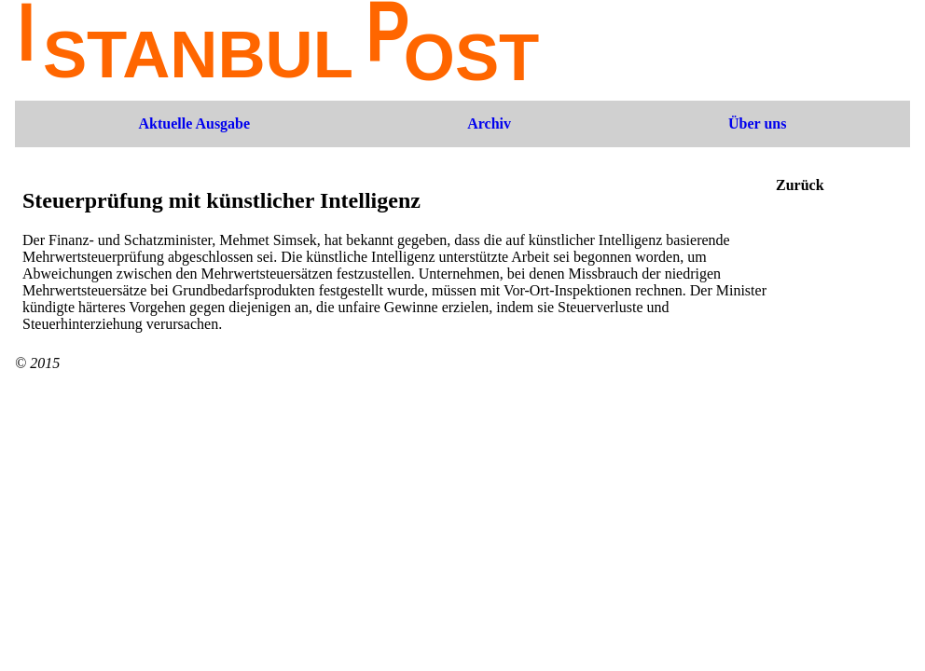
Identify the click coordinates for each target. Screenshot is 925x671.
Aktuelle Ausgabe (195, 123)
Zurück (800, 185)
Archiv (489, 123)
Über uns (757, 123)
